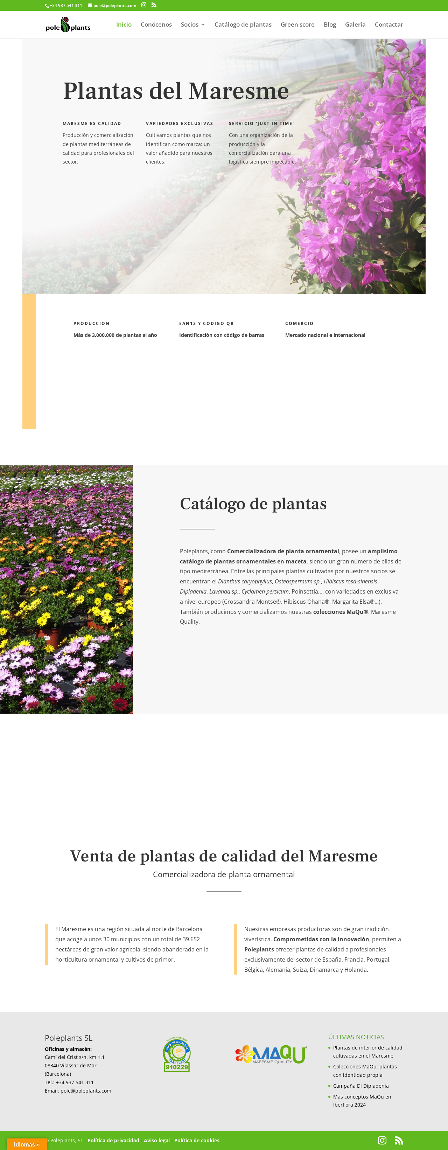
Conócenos (156, 25)
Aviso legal (157, 1140)
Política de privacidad (113, 1140)
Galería (355, 25)
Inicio (124, 25)
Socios (189, 25)
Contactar (389, 25)
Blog (330, 25)
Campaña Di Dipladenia (361, 1085)
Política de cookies (196, 1140)
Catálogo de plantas (243, 25)
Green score (298, 25)
